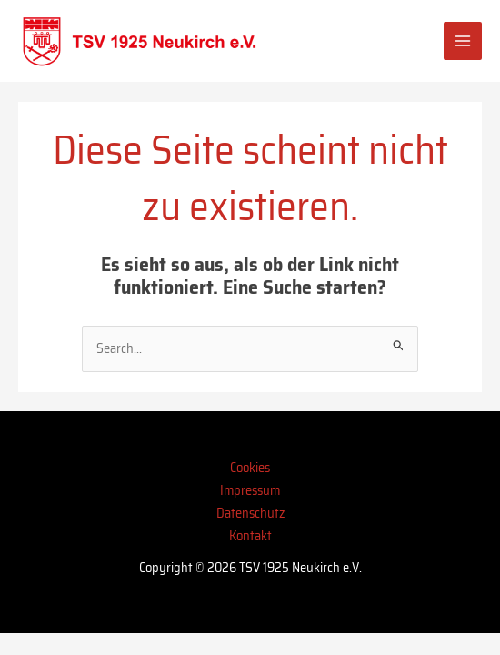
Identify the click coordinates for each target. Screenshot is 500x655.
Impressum (250, 489)
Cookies (250, 467)
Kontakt (250, 535)
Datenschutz (250, 512)
